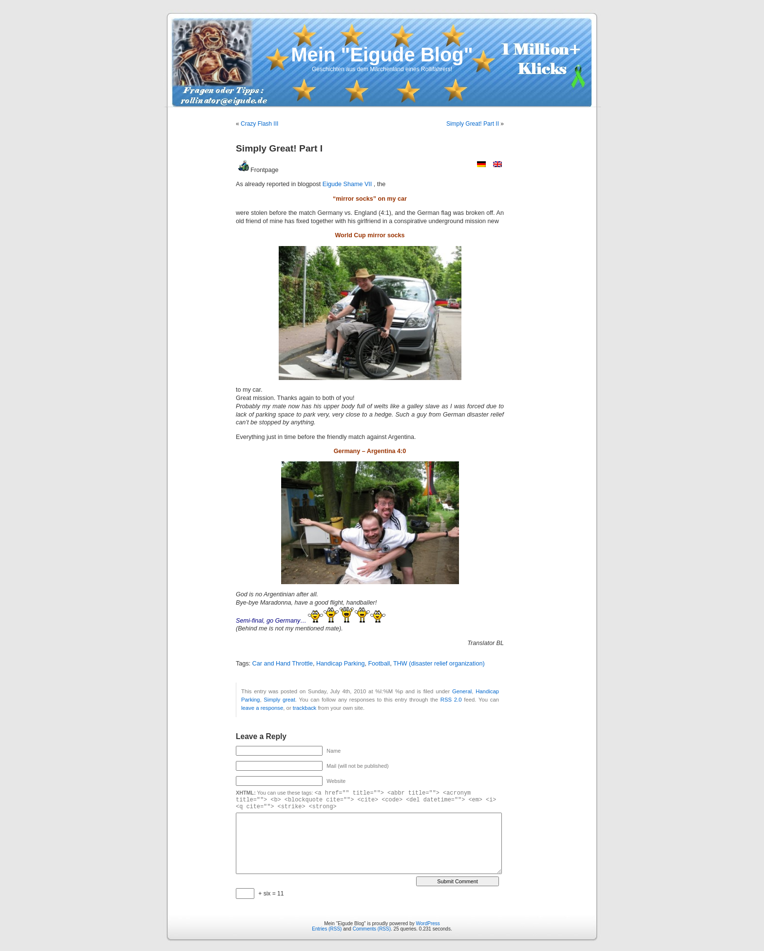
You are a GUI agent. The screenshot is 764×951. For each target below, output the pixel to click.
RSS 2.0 (451, 700)
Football (379, 663)
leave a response (262, 708)
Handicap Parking (340, 663)
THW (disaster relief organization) (439, 663)
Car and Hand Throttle (282, 663)
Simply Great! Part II (472, 123)
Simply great (279, 700)
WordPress (428, 923)
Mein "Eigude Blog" (382, 54)
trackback (304, 708)
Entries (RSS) (327, 929)
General (462, 691)
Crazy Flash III (259, 123)
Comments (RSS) (372, 929)
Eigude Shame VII (348, 184)
